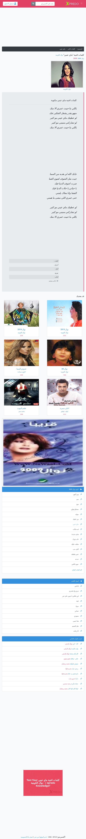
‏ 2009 (75, 58)
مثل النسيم (77, 626)
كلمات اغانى (71, 49)
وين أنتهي (77, 494)
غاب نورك (77, 539)
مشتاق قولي (76, 509)
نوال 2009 (80, 58)
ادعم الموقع (43, 837)
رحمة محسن (67, 684)
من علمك (77, 519)
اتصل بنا (30, 837)
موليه (78, 514)
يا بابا (78, 679)
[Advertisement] (43, 28)
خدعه (78, 559)
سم (79, 499)
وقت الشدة (76, 649)
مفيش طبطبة (76, 664)
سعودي (78, 616)
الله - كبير (77, 644)
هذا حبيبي (77, 621)
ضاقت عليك (76, 544)
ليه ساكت (77, 529)
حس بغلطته (76, 554)
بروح (79, 606)
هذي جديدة (77, 534)
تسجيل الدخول (10, 4)
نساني (78, 611)
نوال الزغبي (68, 644)
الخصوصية (24, 837)
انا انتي (78, 586)
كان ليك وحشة (75, 654)
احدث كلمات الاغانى (76, 639)
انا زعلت (77, 631)
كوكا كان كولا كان (75, 689)
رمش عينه (77, 669)
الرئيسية (79, 49)
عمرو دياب (72, 679)
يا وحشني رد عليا (75, 674)
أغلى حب (77, 549)
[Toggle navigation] (81, 3)
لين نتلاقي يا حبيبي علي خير (72, 596)
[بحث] (33, 4)
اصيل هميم (67, 659)
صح (79, 504)
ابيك (79, 601)
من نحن (36, 837)
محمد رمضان (66, 664)
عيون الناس (77, 564)
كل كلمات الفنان (77, 570)
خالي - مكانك (76, 659)
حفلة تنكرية (76, 684)
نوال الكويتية (59, 55)
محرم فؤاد (68, 669)
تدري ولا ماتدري (75, 591)
